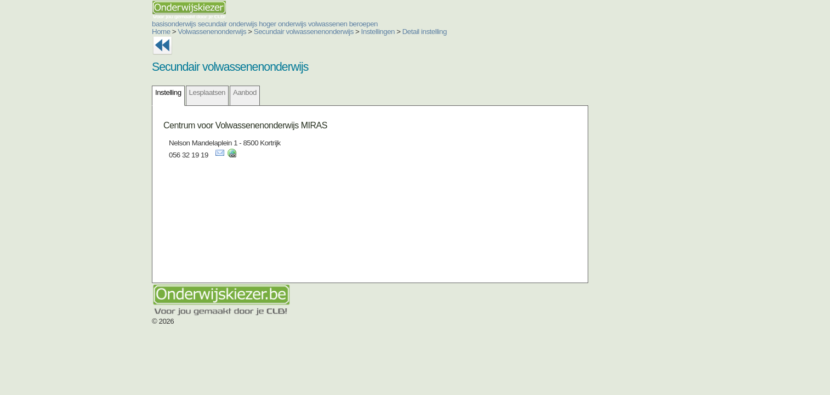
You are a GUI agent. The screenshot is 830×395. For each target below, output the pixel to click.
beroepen (297, 24)
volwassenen (262, 24)
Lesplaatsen (141, 92)
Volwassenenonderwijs (146, 31)
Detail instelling (359, 31)
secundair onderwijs (161, 24)
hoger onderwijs (217, 24)
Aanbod (179, 92)
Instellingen (312, 31)
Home (95, 31)
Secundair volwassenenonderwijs (238, 31)
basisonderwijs (108, 24)
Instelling (102, 92)
